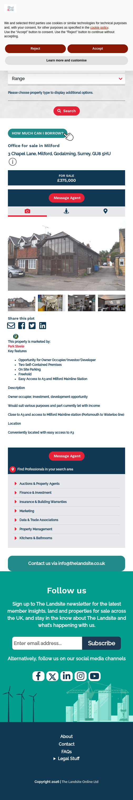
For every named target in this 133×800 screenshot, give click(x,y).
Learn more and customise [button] (66, 60)
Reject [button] (35, 48)
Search (66, 111)
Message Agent (67, 198)
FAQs (66, 751)
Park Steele (16, 346)
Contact (67, 744)
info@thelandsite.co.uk (81, 563)
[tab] (27, 211)
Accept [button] (97, 48)
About (66, 736)
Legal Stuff (69, 758)
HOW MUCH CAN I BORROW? (37, 133)
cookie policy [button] (99, 27)
